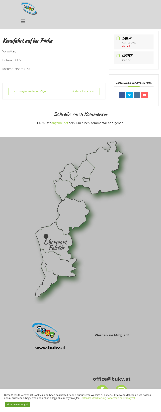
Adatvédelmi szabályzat (121, 398)
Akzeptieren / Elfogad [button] (17, 404)
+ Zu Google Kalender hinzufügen (30, 91)
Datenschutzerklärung (93, 398)
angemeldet (59, 123)
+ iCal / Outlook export (82, 91)
